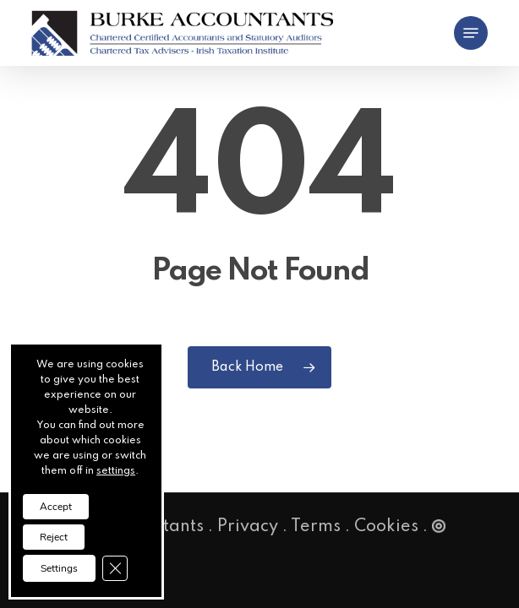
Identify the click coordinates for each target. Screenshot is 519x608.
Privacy (247, 526)
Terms (316, 526)
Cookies (386, 526)
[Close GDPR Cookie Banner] (115, 568)
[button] (471, 32)
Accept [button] (56, 506)
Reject (54, 537)
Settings (59, 568)
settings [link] (115, 471)
